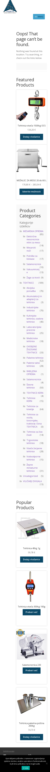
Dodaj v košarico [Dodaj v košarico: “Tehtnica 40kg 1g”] (31, 559)
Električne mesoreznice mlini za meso (33, 239)
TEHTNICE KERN (35, 392)
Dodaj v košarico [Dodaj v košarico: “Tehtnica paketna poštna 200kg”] (31, 736)
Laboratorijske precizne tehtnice (34, 330)
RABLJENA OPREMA (32, 373)
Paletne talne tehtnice (33, 364)
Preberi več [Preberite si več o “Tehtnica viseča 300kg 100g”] (31, 612)
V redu (26, 768)
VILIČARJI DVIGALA (32, 481)
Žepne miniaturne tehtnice (32, 467)
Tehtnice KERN (31, 400)
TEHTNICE (28, 282)
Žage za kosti (33, 277)
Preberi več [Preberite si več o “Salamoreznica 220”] (31, 670)
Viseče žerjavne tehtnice (34, 450)
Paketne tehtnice (35, 357)
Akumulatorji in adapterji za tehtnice (34, 299)
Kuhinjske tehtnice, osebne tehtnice (35, 318)
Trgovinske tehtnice (32, 442)
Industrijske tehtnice (32, 309)
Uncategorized (30, 476)
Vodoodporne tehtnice (33, 458)
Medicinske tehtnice (32, 340)
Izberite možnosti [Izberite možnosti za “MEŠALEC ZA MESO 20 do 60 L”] (31, 191)
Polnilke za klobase (32, 257)
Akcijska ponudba (31, 289)
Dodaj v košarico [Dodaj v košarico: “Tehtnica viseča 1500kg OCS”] (31, 136)
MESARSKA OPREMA (33, 231)
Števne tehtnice (31, 386)
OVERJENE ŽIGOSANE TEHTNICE (32, 349)
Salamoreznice (34, 264)
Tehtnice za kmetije (32, 408)
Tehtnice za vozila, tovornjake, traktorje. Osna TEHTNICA (34, 420)
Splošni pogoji (8, 751)
